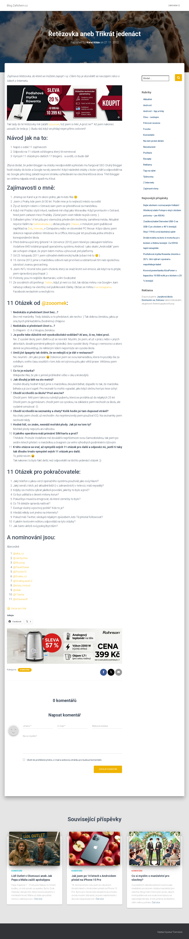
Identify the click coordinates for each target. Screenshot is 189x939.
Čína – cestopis (151, 117)
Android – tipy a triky (153, 111)
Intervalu (39, 228)
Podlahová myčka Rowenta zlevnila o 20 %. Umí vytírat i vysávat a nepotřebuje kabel (161, 259)
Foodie (146, 129)
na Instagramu (103, 286)
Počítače (147, 153)
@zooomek (56, 302)
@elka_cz (18, 553)
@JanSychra (20, 557)
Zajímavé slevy (150, 188)
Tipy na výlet (149, 170)
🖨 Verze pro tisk (17, 607)
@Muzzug (19, 561)
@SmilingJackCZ (23, 580)
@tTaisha (18, 593)
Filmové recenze (151, 123)
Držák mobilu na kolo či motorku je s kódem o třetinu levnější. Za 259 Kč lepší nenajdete (161, 243)
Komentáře (24, 668)
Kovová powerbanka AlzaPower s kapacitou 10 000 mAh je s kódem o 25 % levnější (162, 275)
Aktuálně (147, 99)
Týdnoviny (148, 176)
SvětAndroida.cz (43, 223)
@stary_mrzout (22, 584)
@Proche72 (20, 571)
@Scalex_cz (20, 575)
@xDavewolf (20, 597)
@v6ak (17, 588)
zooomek (54, 124)
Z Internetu (148, 182)
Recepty (147, 158)
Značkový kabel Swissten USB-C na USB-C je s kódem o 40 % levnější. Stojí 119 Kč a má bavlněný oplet (160, 226)
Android (147, 105)
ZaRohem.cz (174, 5)
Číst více (38, 899)
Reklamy (147, 164)
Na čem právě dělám (153, 141)
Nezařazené (149, 147)
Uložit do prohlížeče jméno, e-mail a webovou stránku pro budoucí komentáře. (64, 758)
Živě (30, 228)
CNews (76, 223)
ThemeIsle (177, 932)
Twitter (48, 282)
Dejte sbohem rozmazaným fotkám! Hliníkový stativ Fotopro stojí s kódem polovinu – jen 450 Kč (162, 210)
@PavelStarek (21, 566)
